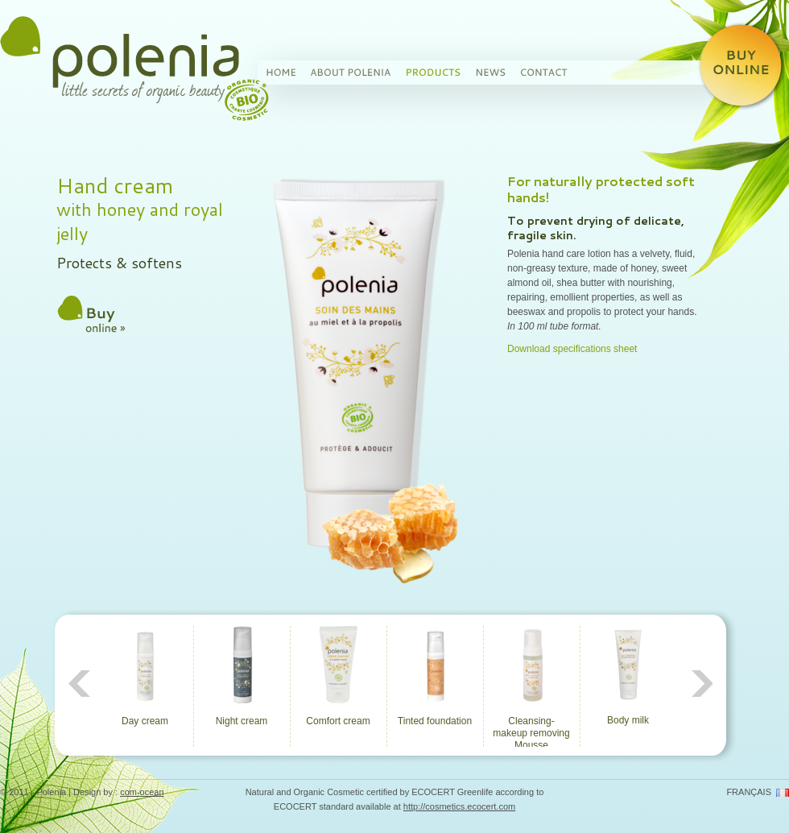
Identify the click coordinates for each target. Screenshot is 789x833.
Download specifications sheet (572, 348)
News (491, 72)
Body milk (628, 720)
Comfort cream (338, 721)
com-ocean (141, 792)
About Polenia (351, 72)
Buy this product (102, 318)
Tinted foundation (435, 721)
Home (281, 72)
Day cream (145, 721)
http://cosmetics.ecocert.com (459, 806)
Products (433, 72)
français (748, 792)
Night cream (242, 721)
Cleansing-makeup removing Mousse (531, 733)
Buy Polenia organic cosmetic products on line (742, 56)
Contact (544, 72)
